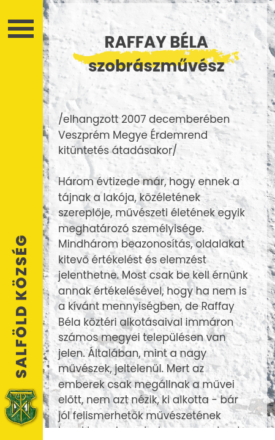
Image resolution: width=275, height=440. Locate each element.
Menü (20, 28)
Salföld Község (21, 306)
